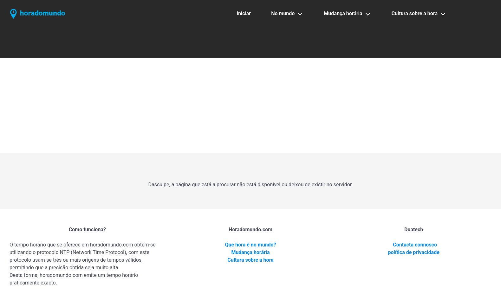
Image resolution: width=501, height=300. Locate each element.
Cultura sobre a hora (415, 13)
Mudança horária (343, 13)
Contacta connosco (415, 245)
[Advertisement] (250, 105)
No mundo (283, 13)
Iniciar (244, 13)
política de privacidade (413, 252)
